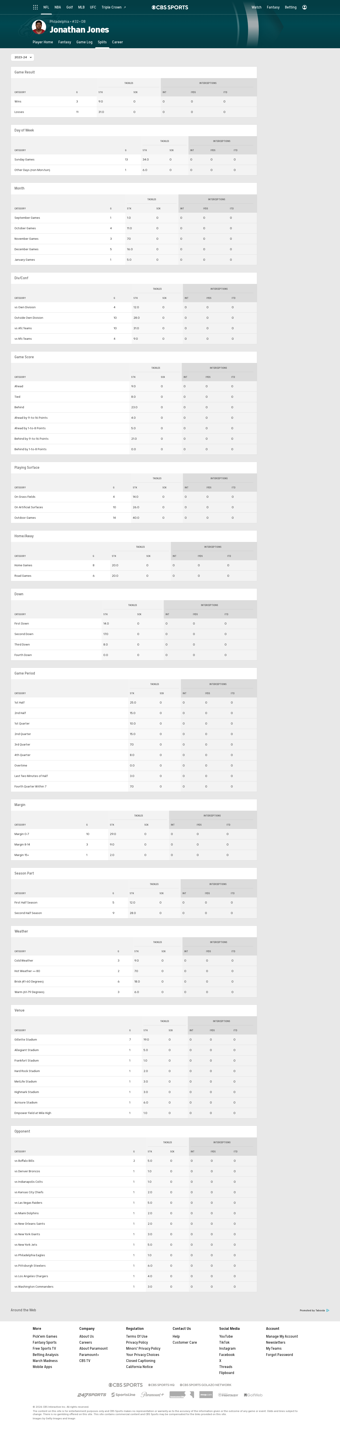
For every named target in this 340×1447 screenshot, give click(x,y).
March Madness (45, 1361)
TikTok (224, 1342)
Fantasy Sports (45, 1342)
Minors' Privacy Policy (143, 1348)
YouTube (226, 1336)
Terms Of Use (136, 1336)
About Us (86, 1336)
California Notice (139, 1367)
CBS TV (84, 1361)
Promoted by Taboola (314, 1310)
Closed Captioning (140, 1361)
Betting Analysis (46, 1355)
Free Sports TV (44, 1348)
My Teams (274, 1348)
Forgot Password (279, 1355)
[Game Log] (84, 42)
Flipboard (226, 1373)
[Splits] (102, 42)
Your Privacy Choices (142, 1355)
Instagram (227, 1348)
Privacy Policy (137, 1342)
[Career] (117, 42)
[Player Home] (43, 42)
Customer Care (185, 1342)
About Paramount (93, 1348)
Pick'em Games (45, 1336)
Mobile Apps (42, 1367)
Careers (85, 1342)
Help (176, 1336)
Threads (225, 1367)
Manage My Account (282, 1336)
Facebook (227, 1355)
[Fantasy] (65, 42)
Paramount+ (89, 1355)
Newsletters (275, 1342)
